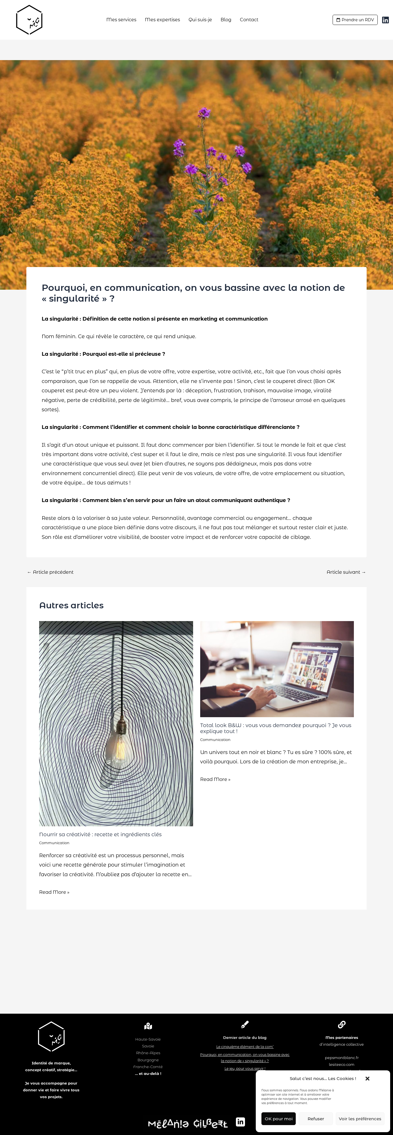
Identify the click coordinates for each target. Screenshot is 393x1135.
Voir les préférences (360, 1118)
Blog (226, 19)
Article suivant (344, 572)
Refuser (316, 1118)
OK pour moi (279, 1118)
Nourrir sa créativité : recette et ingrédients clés (106, 834)
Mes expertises (162, 19)
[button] (364, 1078)
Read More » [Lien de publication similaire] (56, 892)
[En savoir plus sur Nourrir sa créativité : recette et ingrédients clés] (116, 723)
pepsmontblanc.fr (342, 1057)
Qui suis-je (200, 19)
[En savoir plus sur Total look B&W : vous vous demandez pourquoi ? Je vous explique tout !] (277, 669)
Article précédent (52, 572)
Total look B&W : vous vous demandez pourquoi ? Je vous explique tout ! (275, 728)
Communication (55, 842)
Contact (249, 19)
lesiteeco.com (341, 1064)
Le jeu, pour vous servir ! (245, 1068)
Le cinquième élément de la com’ (245, 1047)
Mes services (121, 19)
